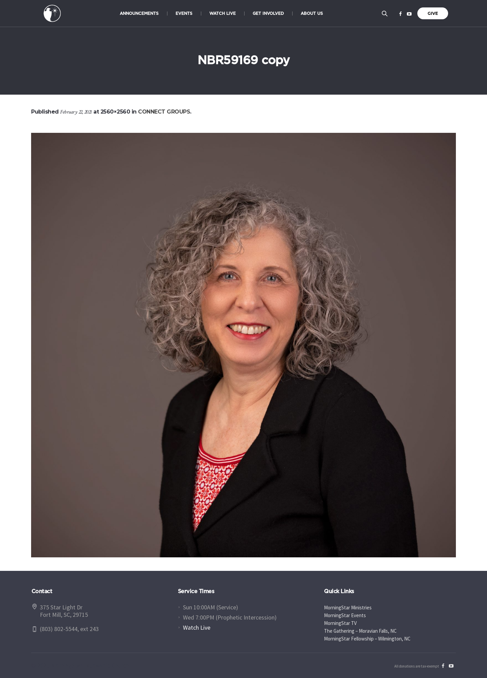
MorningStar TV (340, 623)
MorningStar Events (345, 615)
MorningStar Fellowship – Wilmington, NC (367, 638)
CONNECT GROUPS (164, 111)
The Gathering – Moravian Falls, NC (360, 631)
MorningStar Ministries (348, 607)
